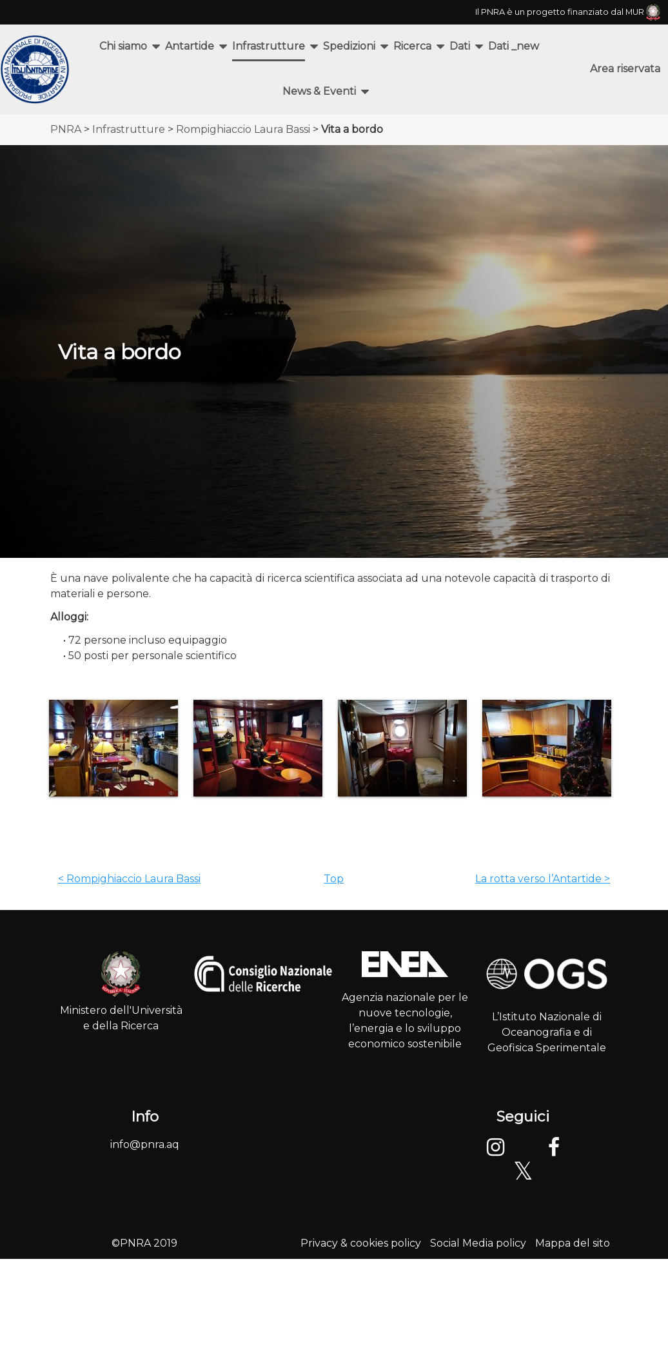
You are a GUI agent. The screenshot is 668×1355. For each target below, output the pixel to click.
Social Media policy (478, 1243)
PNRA (65, 129)
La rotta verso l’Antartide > (542, 879)
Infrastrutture (268, 46)
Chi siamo (123, 46)
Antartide (189, 46)
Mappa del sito (572, 1243)
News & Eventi (319, 91)
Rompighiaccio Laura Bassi (243, 129)
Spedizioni (349, 46)
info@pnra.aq (144, 1144)
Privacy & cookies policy (360, 1243)
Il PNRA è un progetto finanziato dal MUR (567, 12)
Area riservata (625, 69)
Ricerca (412, 46)
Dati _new (513, 46)
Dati (459, 46)
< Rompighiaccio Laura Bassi (129, 879)
